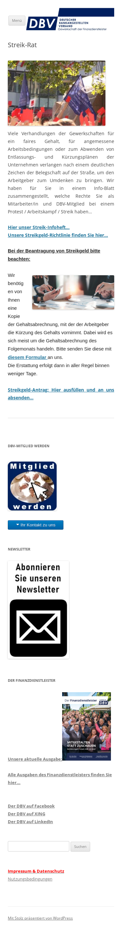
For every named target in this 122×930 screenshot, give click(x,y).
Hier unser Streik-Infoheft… (39, 227)
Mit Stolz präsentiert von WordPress (40, 918)
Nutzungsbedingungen (30, 879)
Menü (17, 20)
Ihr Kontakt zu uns (37, 524)
